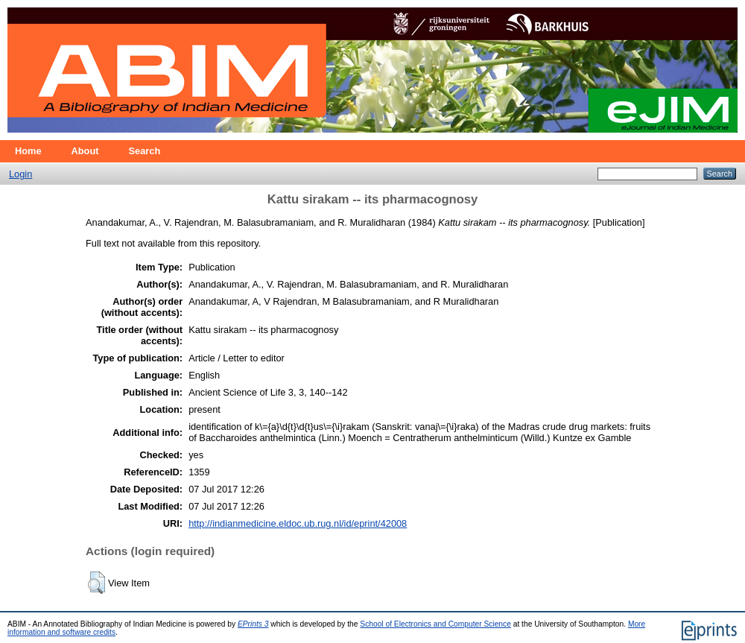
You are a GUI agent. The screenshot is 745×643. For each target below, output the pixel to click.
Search (145, 150)
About (85, 150)
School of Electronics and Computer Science (435, 624)
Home (28, 150)
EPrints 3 (253, 624)
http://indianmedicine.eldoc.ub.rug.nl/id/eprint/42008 (297, 523)
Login (20, 174)
